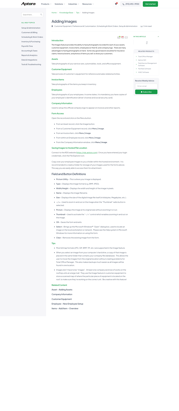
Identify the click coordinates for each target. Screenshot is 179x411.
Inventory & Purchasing (30, 42)
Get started (150, 4)
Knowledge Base (66, 13)
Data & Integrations (29, 60)
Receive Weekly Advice (144, 81)
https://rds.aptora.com (87, 152)
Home (54, 13)
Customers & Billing (29, 32)
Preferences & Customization (84, 26)
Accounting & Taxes (29, 51)
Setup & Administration (30, 28)
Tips (77, 13)
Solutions (60, 4)
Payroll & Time (27, 46)
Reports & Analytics (29, 55)
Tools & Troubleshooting (31, 64)
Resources (88, 4)
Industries (73, 4)
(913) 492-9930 (131, 4)
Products (46, 4)
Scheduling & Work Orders (32, 37)
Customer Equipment (63, 26)
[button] (158, 36)
